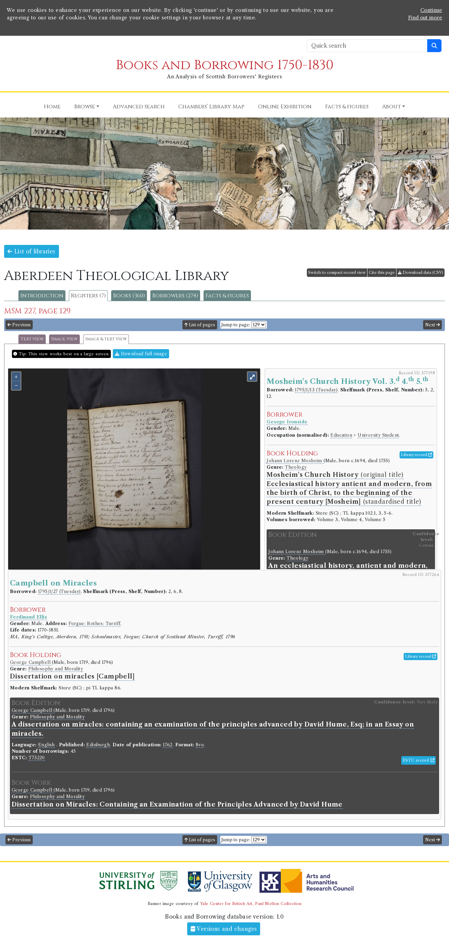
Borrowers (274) (175, 295)
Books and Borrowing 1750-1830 (224, 65)
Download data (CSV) (420, 272)
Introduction (41, 295)
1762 (168, 744)
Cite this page (382, 272)
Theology (295, 467)
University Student (378, 435)
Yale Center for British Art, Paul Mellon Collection (250, 903)
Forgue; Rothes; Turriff (94, 623)
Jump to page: (235, 324)
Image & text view (106, 339)
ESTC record (418, 760)
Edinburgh (98, 744)
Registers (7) (88, 295)
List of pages (199, 324)
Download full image (141, 353)
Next (432, 324)
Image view (64, 339)
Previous (19, 324)
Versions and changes (224, 928)
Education (341, 435)
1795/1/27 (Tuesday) (59, 591)
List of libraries (32, 251)
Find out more (425, 18)
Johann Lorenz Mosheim (295, 460)
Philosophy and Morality (55, 668)
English (46, 744)
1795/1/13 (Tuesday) (316, 389)
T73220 (37, 757)
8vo (200, 744)
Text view (32, 339)
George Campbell (31, 662)
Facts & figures (227, 295)
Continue (431, 10)
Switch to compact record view (337, 272)
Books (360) (129, 295)
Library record (416, 454)
